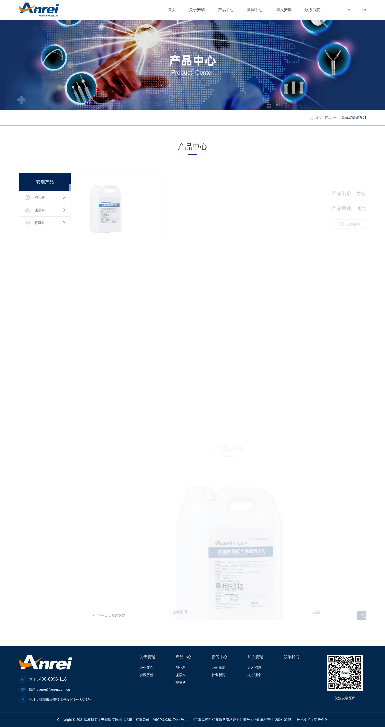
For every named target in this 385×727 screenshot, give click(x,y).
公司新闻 (218, 668)
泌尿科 (181, 675)
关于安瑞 (199, 10)
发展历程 (146, 675)
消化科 (181, 668)
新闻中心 (257, 10)
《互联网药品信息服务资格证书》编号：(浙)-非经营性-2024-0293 (242, 720)
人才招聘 (254, 668)
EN (364, 10)
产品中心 (228, 10)
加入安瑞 (286, 10)
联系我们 (313, 10)
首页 (172, 10)
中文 (348, 10)
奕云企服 (321, 720)
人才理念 (254, 675)
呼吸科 (181, 682)
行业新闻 (218, 675)
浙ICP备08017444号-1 (170, 720)
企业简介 (146, 668)
